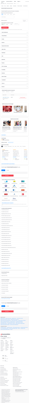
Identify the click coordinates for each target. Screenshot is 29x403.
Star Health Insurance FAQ (4, 211)
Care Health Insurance (9, 327)
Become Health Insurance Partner (17, 380)
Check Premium (22, 97)
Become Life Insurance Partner (16, 381)
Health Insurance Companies (22, 320)
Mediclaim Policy (14, 318)
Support (18, 1)
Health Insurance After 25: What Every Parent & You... (17, 127)
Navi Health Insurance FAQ (4, 263)
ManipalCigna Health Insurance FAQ (6, 213)
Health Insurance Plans (8, 318)
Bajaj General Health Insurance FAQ (6, 231)
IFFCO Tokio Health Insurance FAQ (5, 239)
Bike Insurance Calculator (4, 287)
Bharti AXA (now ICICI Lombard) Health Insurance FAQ (8, 247)
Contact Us (11, 341)
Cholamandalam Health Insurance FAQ (6, 253)
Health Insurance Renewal (19, 321)
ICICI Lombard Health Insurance (5, 328)
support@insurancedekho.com (6, 337)
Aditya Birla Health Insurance (24, 327)
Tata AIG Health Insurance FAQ (5, 229)
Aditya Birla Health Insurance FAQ (5, 221)
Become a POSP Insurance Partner (17, 378)
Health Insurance (3, 318)
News (2, 2)
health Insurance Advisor (14, 320)
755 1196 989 (3, 338)
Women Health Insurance (4, 323)
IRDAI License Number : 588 (19, 390)
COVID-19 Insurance (6, 112)
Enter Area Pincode (24, 21)
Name (3, 172)
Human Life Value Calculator (5, 281)
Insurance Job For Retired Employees (17, 386)
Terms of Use (6, 346)
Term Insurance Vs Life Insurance (4, 381)
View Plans (7, 175)
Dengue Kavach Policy (4, 275)
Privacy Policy (6, 341)
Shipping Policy (7, 345)
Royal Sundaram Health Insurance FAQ (6, 217)
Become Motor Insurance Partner (16, 379)
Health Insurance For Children (11, 323)
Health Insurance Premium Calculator (6, 283)
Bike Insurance (2, 342)
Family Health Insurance (4, 322)
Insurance (3, 1)
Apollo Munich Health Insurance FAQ (6, 241)
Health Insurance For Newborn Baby (20, 323)
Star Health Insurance (3, 327)
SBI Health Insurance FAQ (4, 249)
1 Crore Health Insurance (20, 318)
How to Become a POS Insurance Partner (17, 382)
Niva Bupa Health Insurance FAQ (5, 265)
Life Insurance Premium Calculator (4, 385)
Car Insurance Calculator (4, 285)
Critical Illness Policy (4, 273)
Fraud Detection (7, 344)
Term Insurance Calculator (5, 291)
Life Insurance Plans (2, 383)
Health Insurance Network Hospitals (5, 324)
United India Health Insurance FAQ (5, 237)
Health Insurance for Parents (19, 322)
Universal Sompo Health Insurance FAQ (6, 219)
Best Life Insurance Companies (3, 382)
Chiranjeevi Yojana (22, 328)
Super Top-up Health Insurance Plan (5, 321)
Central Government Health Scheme (5, 329)
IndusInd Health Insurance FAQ (5, 227)
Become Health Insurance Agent (5, 298)
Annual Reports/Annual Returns (12, 347)
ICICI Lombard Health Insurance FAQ (6, 243)
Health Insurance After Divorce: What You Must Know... (6, 127)
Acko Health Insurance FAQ (5, 261)
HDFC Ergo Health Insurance (16, 327)
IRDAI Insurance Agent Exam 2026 (17, 383)
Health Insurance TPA (13, 321)
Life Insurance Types (2, 379)
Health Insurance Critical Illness (15, 319)
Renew (15, 1)
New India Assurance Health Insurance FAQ (7, 225)
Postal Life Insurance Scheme (3, 378)
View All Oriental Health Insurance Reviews (8, 163)
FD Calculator (3, 293)
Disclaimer (11, 345)
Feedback (11, 342)
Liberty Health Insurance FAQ (5, 233)
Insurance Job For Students (16, 385)
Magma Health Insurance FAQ (5, 257)
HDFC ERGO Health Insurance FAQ (5, 215)
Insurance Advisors (9, 1)
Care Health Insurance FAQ (5, 209)
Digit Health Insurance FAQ (4, 259)
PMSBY (19, 328)
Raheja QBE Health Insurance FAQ (5, 255)
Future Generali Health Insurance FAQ (6, 245)
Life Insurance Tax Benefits (3, 384)
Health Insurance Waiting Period (14, 324)
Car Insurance (2, 341)
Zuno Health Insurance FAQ (5, 223)
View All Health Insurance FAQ (6, 268)
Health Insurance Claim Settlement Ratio (6, 320)
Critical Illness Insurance (18, 112)
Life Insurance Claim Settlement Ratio (4, 380)
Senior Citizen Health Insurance (11, 322)
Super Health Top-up (6, 97)
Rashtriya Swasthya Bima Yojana (13, 328)
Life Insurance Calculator (4, 289)
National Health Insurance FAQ (5, 251)
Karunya (11, 329)
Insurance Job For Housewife (16, 384)
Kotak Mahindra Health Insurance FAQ (6, 235)
